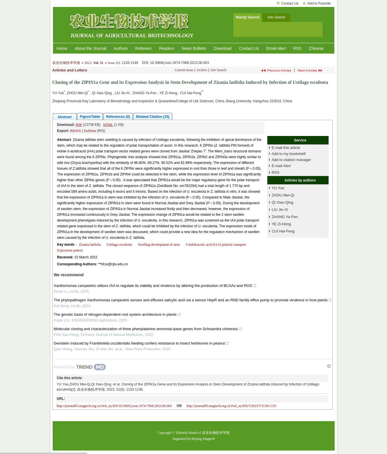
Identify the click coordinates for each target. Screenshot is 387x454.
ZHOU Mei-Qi (283, 195)
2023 (87, 63)
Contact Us (289, 3)
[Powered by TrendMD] (80, 367)
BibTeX (75, 131)
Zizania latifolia (90, 245)
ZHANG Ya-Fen (285, 217)
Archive (201, 70)
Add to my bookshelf (289, 154)
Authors (121, 48)
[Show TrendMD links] (329, 366)
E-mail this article (286, 147)
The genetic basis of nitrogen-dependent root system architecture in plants (117, 314)
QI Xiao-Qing (282, 202)
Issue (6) (114, 63)
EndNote (90, 131)
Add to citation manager (291, 160)
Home (62, 48)
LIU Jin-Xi (280, 209)
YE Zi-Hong (281, 224)
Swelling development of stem (159, 245)
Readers (166, 48)
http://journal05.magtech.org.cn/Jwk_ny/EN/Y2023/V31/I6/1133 (232, 406)
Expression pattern (70, 250)
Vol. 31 (98, 63)
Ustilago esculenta (119, 245)
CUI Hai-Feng (283, 231)
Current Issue (184, 70)
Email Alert (276, 48)
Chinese (316, 48)
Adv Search (218, 70)
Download (222, 48)
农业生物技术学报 (66, 63)
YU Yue (278, 188)
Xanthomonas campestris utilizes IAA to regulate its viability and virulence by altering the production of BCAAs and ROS (155, 285)
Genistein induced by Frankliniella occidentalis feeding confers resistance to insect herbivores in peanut (142, 343)
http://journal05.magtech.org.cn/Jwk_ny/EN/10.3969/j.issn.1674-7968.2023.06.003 (114, 406)
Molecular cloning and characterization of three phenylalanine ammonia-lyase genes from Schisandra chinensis (148, 329)
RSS (297, 48)
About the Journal (90, 48)
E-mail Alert (281, 166)
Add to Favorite (319, 3)
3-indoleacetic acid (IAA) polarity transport (216, 245)
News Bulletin (194, 48)
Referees (143, 48)
